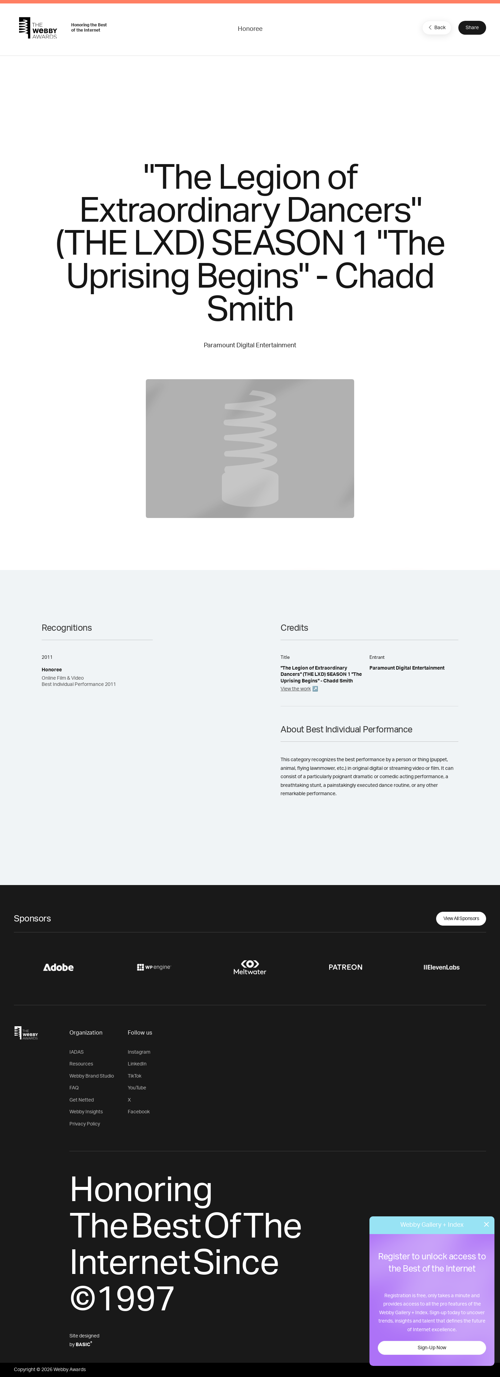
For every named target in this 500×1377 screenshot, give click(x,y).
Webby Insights (86, 1112)
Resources (81, 1064)
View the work (296, 689)
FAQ (74, 1088)
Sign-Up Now (432, 1347)
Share (472, 27)
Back (436, 27)
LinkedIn (137, 1064)
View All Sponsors (461, 918)
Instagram (139, 1052)
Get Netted (81, 1100)
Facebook (139, 1112)
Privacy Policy (84, 1124)
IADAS (76, 1052)
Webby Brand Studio (91, 1076)
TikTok (134, 1076)
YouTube (137, 1088)
